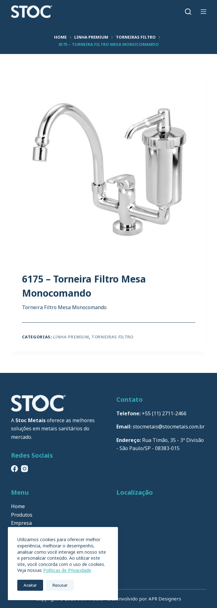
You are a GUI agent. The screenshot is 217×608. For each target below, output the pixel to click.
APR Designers (164, 598)
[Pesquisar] (188, 11)
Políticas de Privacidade (67, 570)
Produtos (21, 514)
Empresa (21, 522)
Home (18, 506)
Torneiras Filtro (112, 337)
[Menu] (203, 11)
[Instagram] (24, 468)
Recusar (60, 585)
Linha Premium (71, 337)
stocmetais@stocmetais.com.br (169, 426)
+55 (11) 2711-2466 (164, 413)
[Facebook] (14, 468)
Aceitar (30, 585)
